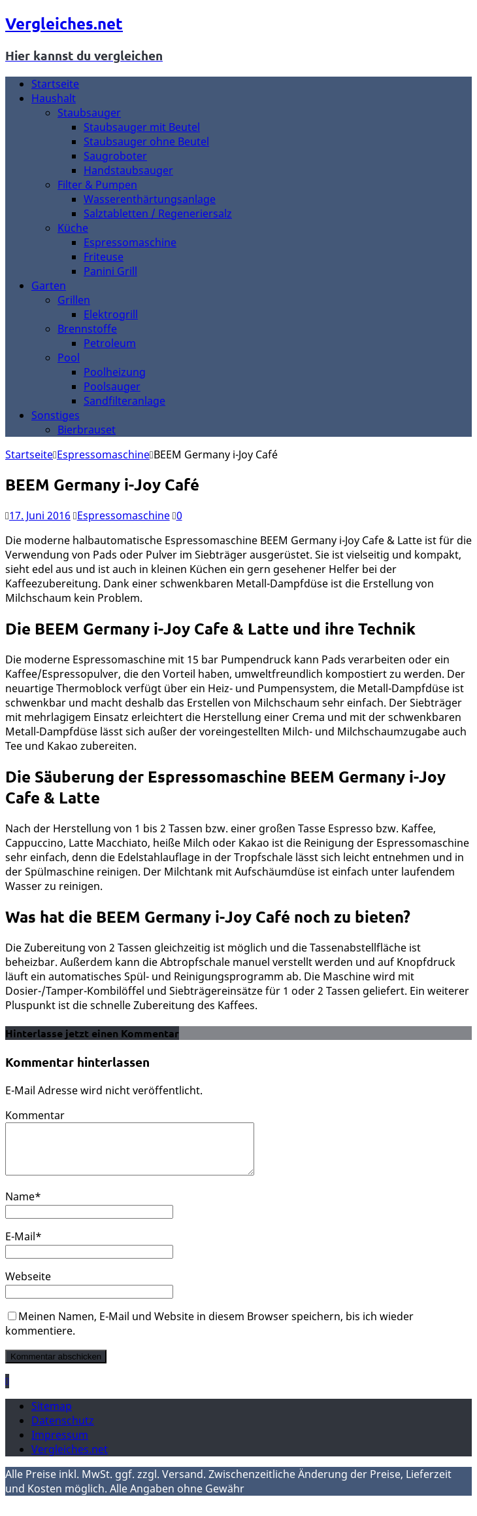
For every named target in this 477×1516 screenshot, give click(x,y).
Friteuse (103, 257)
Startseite (55, 84)
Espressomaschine (130, 242)
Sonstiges (55, 415)
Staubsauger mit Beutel (142, 127)
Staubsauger (89, 112)
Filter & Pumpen (97, 184)
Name (20, 1206)
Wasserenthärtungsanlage (150, 199)
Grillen (74, 300)
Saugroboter (115, 156)
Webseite (28, 1286)
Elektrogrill (111, 314)
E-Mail (20, 1246)
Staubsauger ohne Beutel (146, 141)
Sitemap (51, 1416)
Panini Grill (110, 271)
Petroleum (110, 343)
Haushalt (53, 98)
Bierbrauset (87, 429)
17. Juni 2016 (40, 515)
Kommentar (35, 1115)
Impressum (59, 1444)
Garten (48, 285)
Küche (73, 228)
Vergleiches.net (69, 1459)
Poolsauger (112, 386)
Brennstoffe (87, 329)
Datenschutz (62, 1430)
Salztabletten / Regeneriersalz (158, 213)
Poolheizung (115, 372)
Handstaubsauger (128, 170)
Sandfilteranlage (124, 401)
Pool (69, 357)
